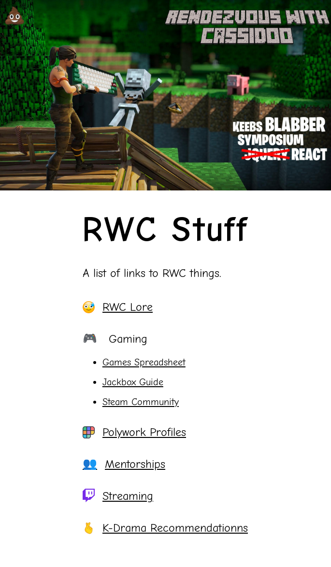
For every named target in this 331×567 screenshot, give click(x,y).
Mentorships (124, 464)
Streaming (118, 496)
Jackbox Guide (132, 382)
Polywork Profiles (134, 432)
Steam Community (140, 401)
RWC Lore (118, 307)
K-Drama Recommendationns (165, 528)
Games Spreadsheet (144, 362)
